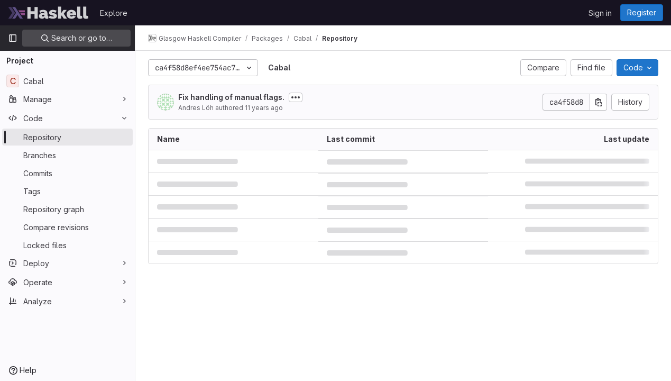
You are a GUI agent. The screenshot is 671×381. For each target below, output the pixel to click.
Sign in (600, 12)
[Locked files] (67, 245)
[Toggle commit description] (295, 97)
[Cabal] (67, 80)
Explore (113, 12)
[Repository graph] (67, 209)
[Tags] (67, 191)
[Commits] (67, 173)
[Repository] (67, 137)
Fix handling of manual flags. (231, 97)
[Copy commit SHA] (598, 102)
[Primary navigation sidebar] (12, 38)
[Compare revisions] (67, 227)
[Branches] (67, 155)
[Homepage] (48, 12)
